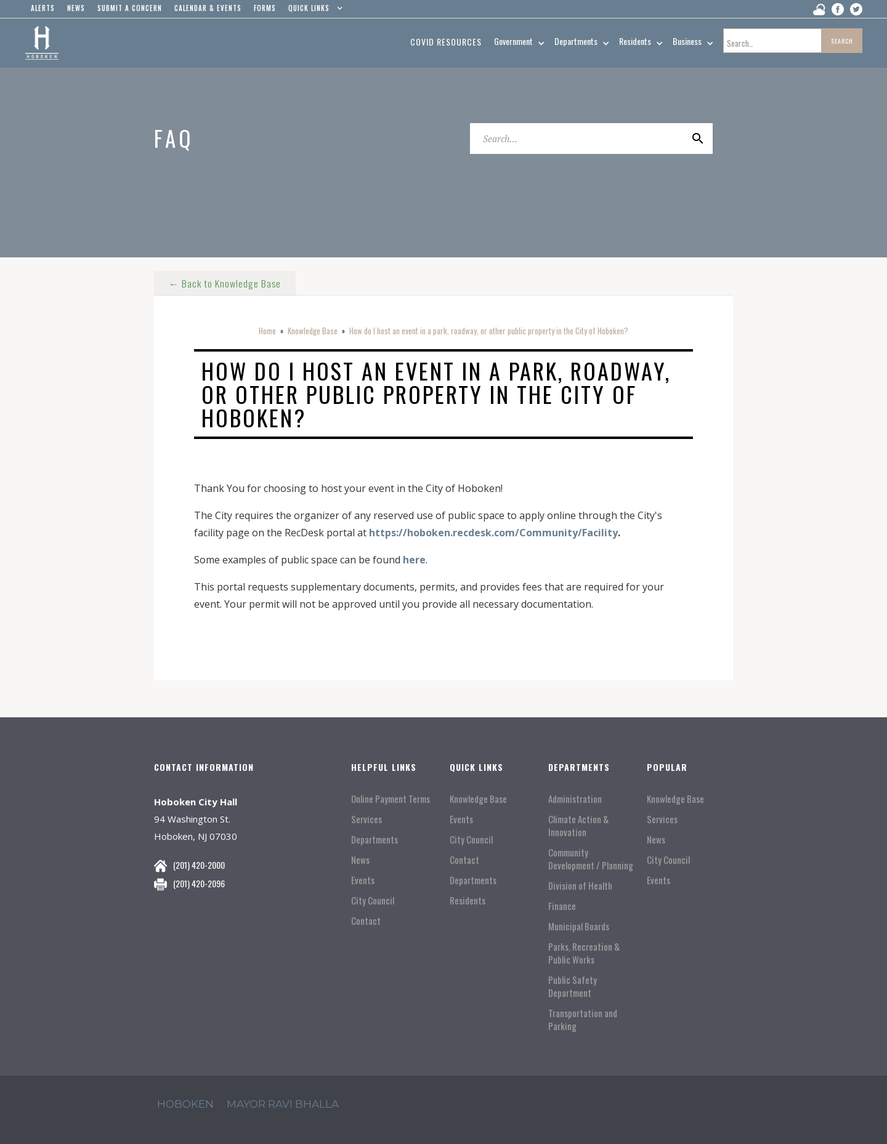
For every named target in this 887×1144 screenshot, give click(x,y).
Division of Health (580, 885)
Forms (265, 8)
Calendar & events (207, 8)
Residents (467, 900)
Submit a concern (129, 8)
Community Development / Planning (590, 859)
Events (363, 880)
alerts (43, 8)
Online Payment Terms (390, 798)
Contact (366, 920)
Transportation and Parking (582, 1020)
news (76, 8)
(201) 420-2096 (199, 883)
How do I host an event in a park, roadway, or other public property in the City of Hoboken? (488, 330)
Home (267, 330)
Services (366, 819)
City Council (372, 900)
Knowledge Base (313, 330)
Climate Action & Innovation (578, 826)
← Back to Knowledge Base (225, 282)
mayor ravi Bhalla (283, 1104)
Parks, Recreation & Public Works (584, 953)
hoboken (185, 1104)
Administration (575, 798)
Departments (374, 839)
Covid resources (446, 41)
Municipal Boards (578, 926)
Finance (562, 906)
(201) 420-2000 (199, 864)
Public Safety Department (572, 986)
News (360, 859)
